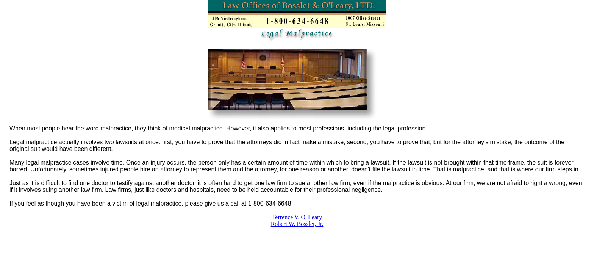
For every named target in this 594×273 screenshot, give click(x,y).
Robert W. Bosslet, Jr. (297, 224)
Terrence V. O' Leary (297, 217)
